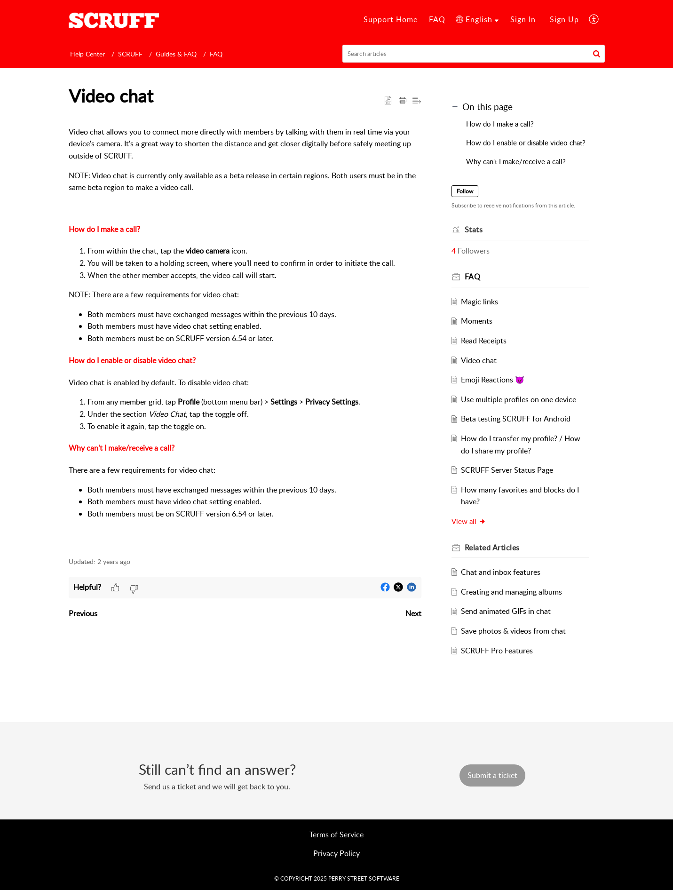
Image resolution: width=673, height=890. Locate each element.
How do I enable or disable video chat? (132, 360)
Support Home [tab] (391, 19)
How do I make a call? (104, 229)
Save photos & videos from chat (513, 631)
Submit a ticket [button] (492, 775)
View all (468, 521)
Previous (83, 613)
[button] (596, 53)
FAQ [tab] (437, 19)
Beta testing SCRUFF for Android (515, 418)
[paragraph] (245, 333)
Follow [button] (465, 191)
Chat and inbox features (500, 572)
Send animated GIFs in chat (506, 611)
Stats (474, 229)
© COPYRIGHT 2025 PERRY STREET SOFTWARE (336, 878)
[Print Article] (402, 101)
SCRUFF (130, 53)
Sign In (523, 19)
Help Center (87, 53)
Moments (476, 321)
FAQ (216, 53)
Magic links (479, 301)
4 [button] (453, 251)
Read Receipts (484, 340)
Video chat (479, 360)
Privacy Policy (336, 853)
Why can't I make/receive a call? (121, 448)
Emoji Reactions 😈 (492, 379)
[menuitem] (477, 20)
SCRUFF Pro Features (497, 650)
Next (413, 613)
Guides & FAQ (176, 53)
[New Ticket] (492, 775)
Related (492, 547)
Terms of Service (336, 834)
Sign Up (564, 19)
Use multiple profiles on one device (518, 399)
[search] (473, 54)
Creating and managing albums (511, 592)
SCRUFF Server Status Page (507, 470)
